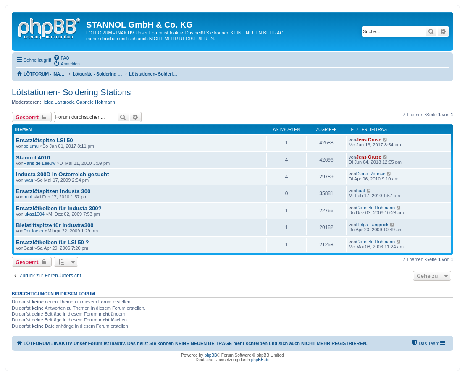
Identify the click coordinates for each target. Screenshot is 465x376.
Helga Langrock (57, 101)
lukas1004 (34, 214)
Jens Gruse (368, 139)
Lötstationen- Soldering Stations (71, 92)
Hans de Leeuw (39, 163)
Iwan (28, 180)
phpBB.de (260, 360)
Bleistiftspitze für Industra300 (55, 225)
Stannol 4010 (33, 157)
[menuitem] (61, 57)
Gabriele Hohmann (95, 101)
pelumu (31, 146)
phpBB (211, 355)
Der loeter (34, 230)
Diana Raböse (371, 173)
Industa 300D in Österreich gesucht (62, 174)
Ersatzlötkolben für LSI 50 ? (52, 242)
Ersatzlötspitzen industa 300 (53, 191)
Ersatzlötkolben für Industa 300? (59, 208)
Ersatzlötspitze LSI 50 (44, 140)
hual (28, 196)
